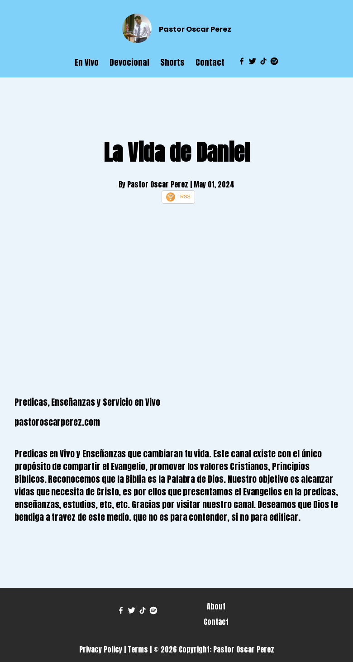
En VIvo (87, 62)
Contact (210, 62)
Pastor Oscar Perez (195, 29)
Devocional (129, 62)
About (216, 606)
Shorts (172, 62)
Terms (138, 649)
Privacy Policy (100, 649)
